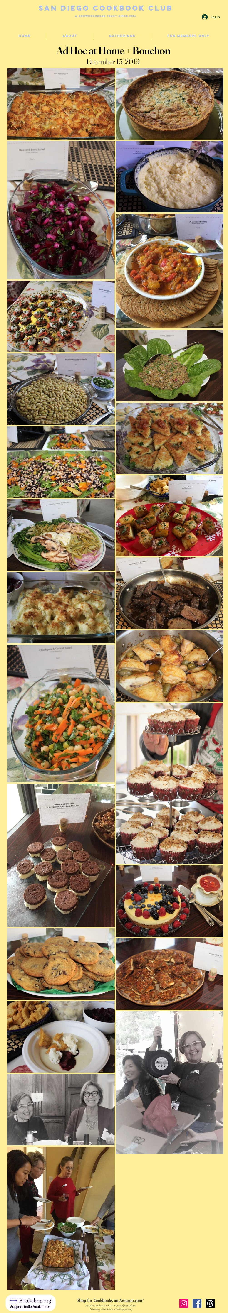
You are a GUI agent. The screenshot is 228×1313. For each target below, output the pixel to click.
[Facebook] (197, 1303)
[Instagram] (183, 1303)
